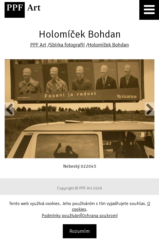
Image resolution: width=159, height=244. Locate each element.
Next (149, 109)
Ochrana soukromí (100, 215)
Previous (9, 109)
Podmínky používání (61, 215)
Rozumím (79, 231)
